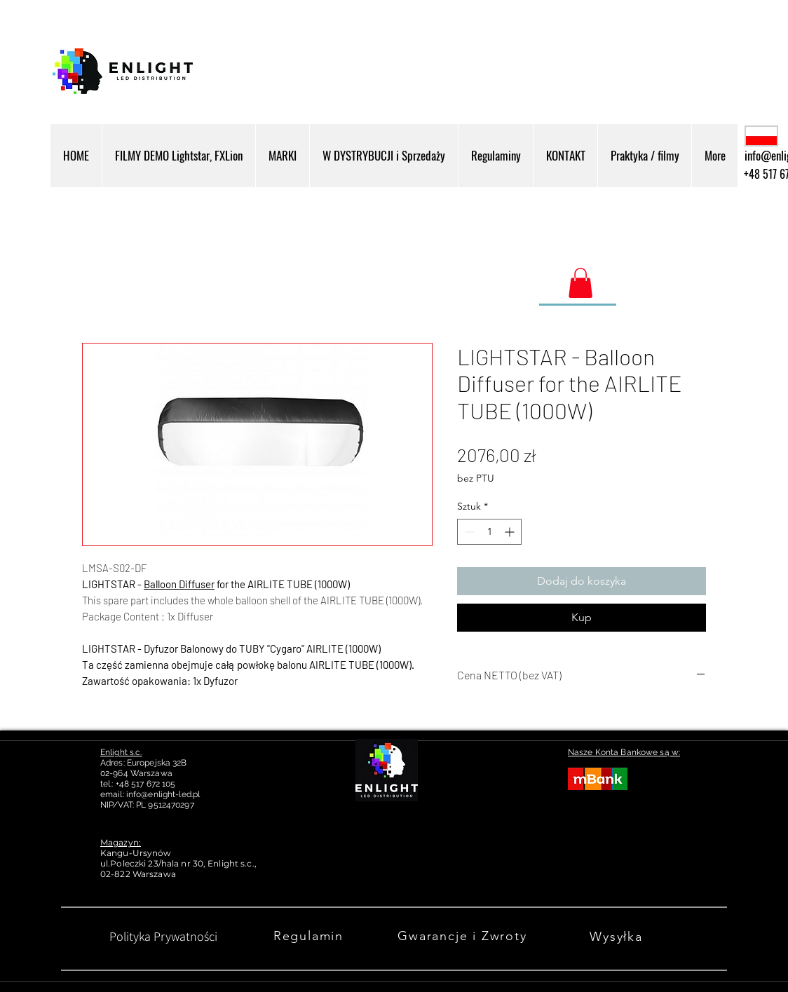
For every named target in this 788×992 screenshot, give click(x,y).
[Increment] (510, 531)
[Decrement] (468, 531)
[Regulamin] (310, 936)
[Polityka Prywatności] (163, 936)
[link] (580, 283)
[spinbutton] (489, 531)
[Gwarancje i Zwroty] (463, 936)
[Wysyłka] (617, 936)
